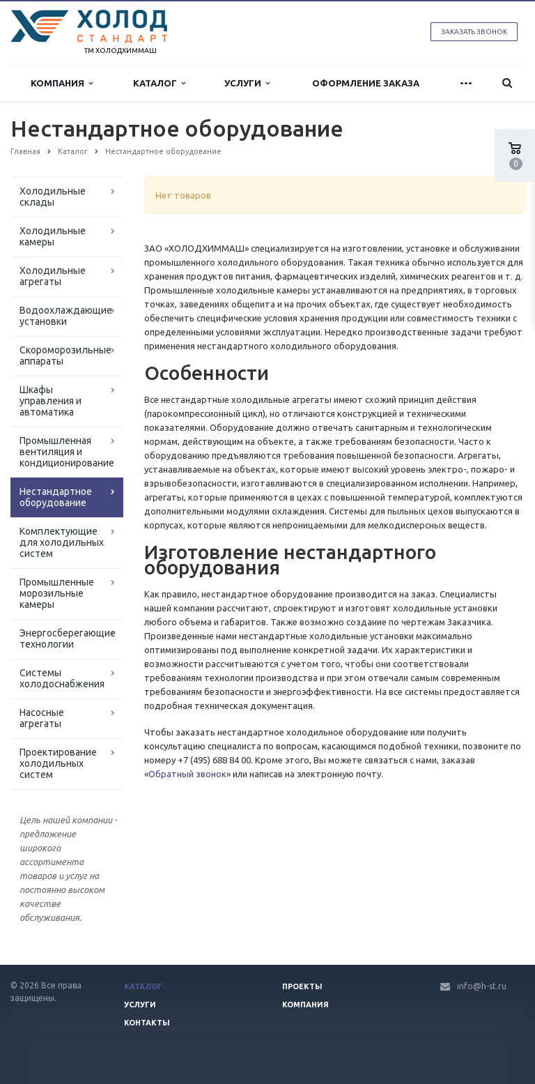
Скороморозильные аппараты (65, 355)
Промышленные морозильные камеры (57, 593)
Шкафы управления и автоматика (51, 401)
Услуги (247, 83)
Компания (62, 83)
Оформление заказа (365, 83)
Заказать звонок (474, 32)
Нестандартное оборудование (56, 497)
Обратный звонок (187, 774)
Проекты (302, 986)
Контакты (147, 1022)
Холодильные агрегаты (53, 276)
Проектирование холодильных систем (58, 763)
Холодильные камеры (53, 236)
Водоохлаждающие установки (66, 316)
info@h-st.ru (481, 986)
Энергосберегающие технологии (68, 638)
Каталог (159, 83)
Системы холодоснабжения (62, 678)
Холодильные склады (53, 196)
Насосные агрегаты (42, 718)
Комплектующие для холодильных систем (62, 542)
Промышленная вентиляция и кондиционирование (67, 451)
